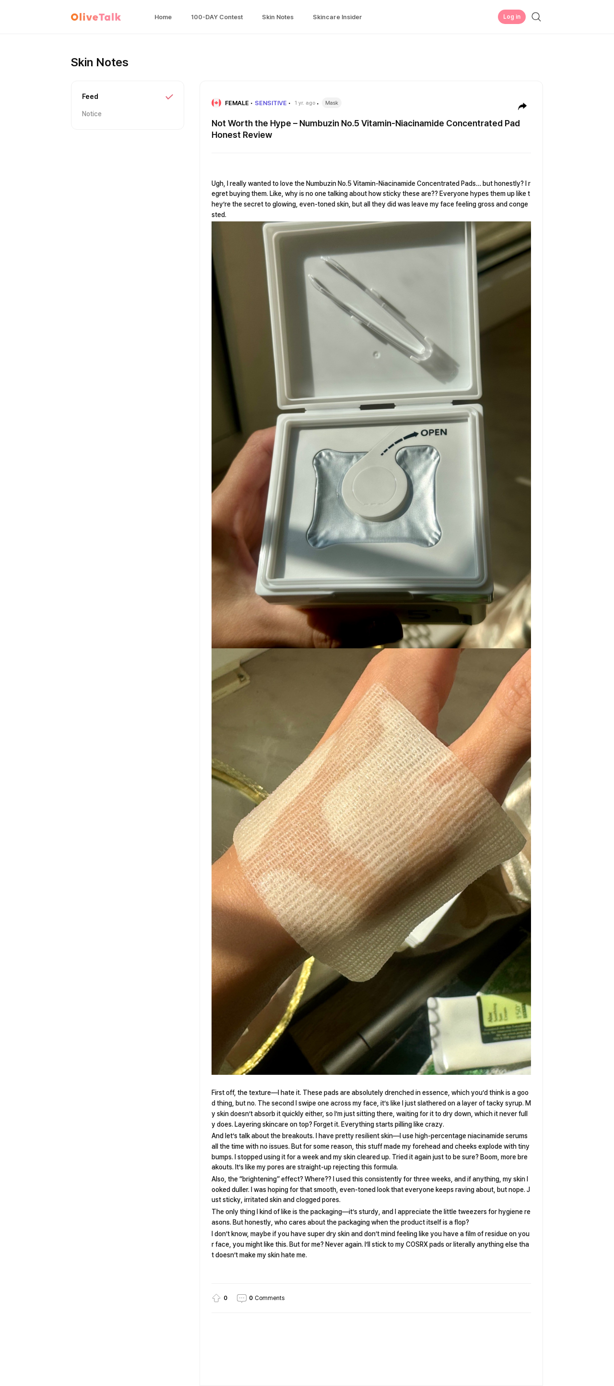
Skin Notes (278, 17)
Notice (92, 114)
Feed (90, 96)
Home (163, 17)
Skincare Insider (337, 17)
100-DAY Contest (217, 17)
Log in (511, 16)
